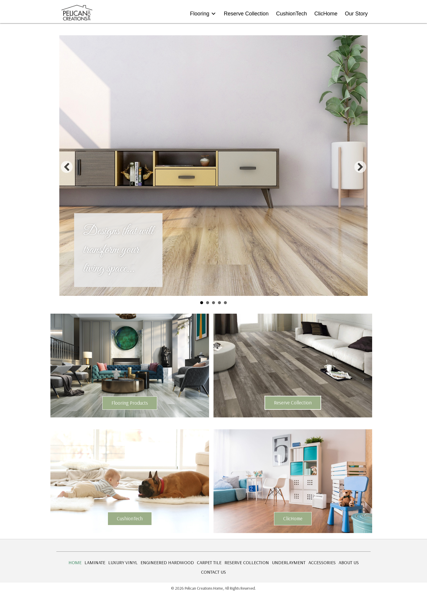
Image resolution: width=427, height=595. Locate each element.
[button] (67, 167)
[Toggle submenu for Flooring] (213, 13)
